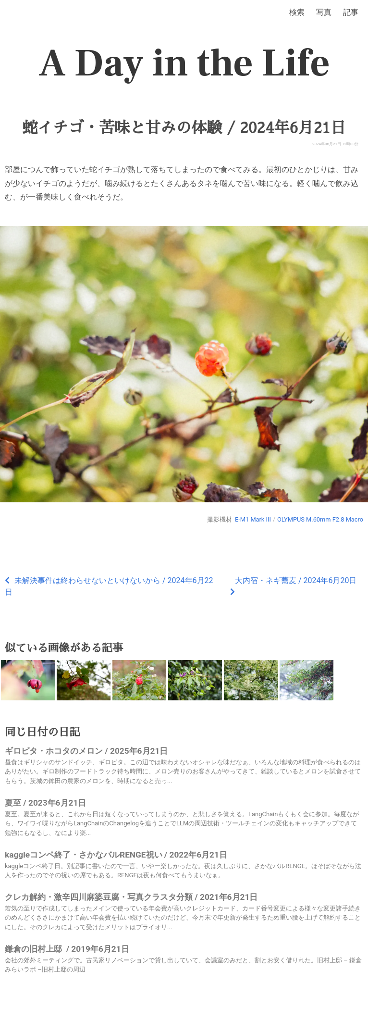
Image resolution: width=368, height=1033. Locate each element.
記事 (350, 12)
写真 (323, 12)
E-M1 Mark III (253, 519)
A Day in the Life (184, 63)
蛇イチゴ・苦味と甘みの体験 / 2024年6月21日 (183, 128)
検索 (297, 12)
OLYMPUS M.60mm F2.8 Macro (320, 519)
